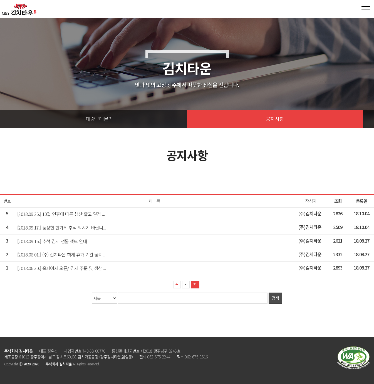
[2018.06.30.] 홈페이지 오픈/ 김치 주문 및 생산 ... (61, 268)
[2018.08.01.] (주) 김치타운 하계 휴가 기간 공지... (61, 254)
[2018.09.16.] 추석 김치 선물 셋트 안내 (52, 241)
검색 (275, 298)
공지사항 (275, 118)
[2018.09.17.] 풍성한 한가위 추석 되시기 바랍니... (61, 227)
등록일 (361, 201)
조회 (338, 201)
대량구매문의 (99, 118)
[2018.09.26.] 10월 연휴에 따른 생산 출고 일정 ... (61, 214)
